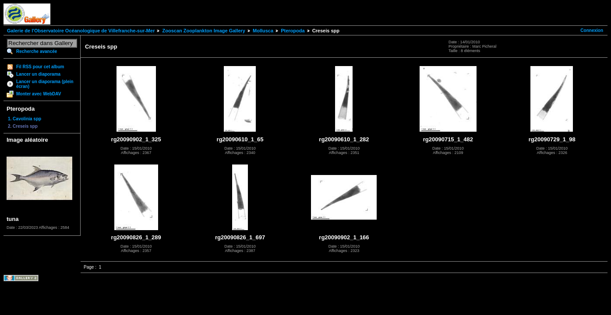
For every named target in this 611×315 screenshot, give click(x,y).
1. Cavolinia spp (24, 118)
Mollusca (263, 30)
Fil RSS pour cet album (40, 66)
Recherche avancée (36, 51)
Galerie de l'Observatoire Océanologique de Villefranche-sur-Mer (81, 30)
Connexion (591, 30)
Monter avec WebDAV (38, 93)
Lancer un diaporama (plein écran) (45, 84)
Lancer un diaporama (38, 74)
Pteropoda (292, 30)
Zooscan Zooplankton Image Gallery (203, 30)
